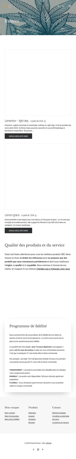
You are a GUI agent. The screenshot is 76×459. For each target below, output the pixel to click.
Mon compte (10, 413)
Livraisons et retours (60, 423)
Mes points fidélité (12, 419)
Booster (31, 423)
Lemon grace (20, 215)
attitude (48, 443)
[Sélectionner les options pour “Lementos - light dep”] (18, 136)
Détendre (32, 413)
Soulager (32, 419)
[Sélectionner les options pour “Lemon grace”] (18, 230)
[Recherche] (57, 6)
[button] (70, 6)
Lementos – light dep (25, 121)
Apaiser (31, 416)
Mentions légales (59, 413)
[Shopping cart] (62, 6)
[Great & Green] (8, 6)
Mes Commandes (12, 416)
